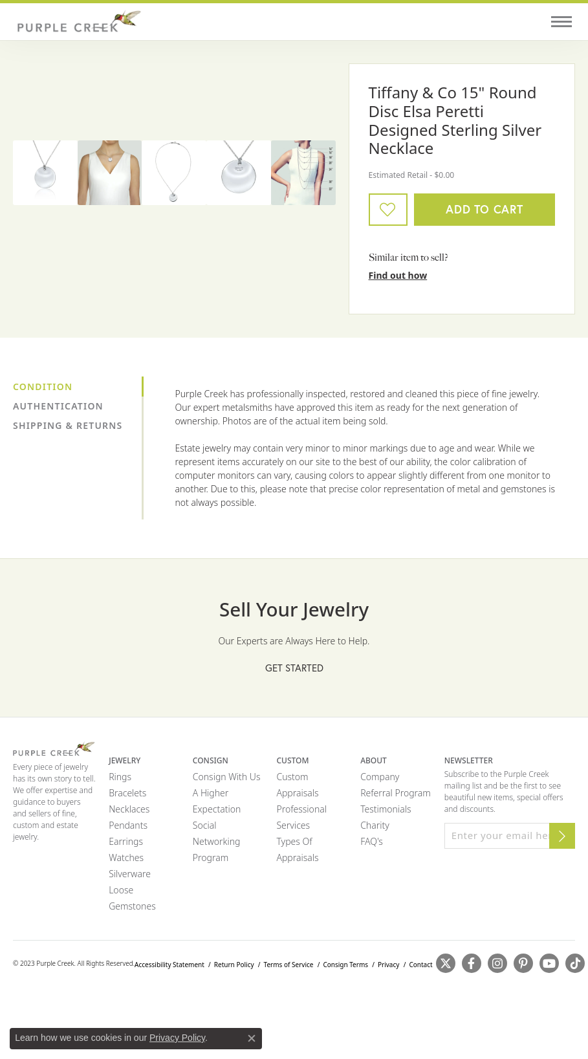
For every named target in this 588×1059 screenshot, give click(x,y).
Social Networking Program (217, 841)
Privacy (388, 964)
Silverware (130, 874)
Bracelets (127, 793)
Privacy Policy (177, 1037)
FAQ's (371, 841)
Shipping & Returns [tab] (67, 425)
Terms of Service (289, 964)
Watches (126, 857)
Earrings (126, 841)
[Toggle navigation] (561, 21)
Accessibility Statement (169, 964)
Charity (374, 825)
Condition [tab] (42, 386)
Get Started (294, 668)
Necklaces (129, 809)
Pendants (128, 825)
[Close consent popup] (252, 1038)
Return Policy (234, 964)
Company (379, 776)
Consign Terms (345, 964)
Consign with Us (227, 776)
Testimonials (385, 809)
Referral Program (395, 793)
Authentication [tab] (58, 406)
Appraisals (297, 793)
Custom (292, 776)
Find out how (398, 275)
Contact (420, 964)
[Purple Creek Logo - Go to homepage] (77, 21)
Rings (120, 776)
